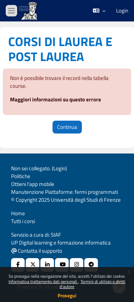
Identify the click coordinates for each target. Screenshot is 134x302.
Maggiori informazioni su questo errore (55, 99)
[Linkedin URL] (47, 265)
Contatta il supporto (36, 251)
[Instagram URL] (76, 265)
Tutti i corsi (23, 221)
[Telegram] (91, 265)
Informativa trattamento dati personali (43, 281)
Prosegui (67, 295)
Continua (67, 127)
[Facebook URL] (18, 265)
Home (18, 213)
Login (122, 11)
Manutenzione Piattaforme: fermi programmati (64, 192)
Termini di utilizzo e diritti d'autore (92, 284)
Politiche (20, 176)
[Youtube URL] (62, 265)
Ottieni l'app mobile (32, 184)
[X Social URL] (32, 265)
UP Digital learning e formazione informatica (61, 242)
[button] (99, 11)
